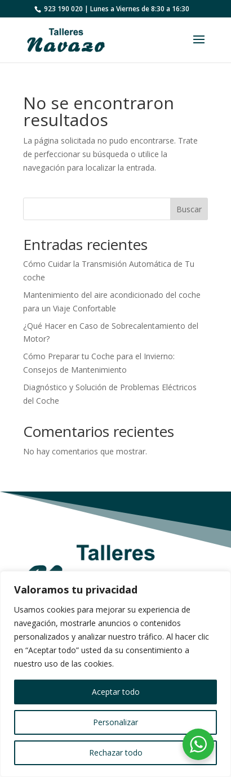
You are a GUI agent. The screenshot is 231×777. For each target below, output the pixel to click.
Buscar (189, 209)
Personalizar (115, 722)
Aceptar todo (116, 691)
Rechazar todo (116, 752)
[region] (115, 674)
